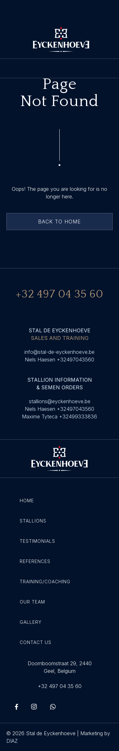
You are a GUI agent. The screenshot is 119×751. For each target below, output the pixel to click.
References (35, 561)
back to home (59, 221)
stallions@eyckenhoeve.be (59, 401)
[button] (59, 68)
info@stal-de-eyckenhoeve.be (59, 352)
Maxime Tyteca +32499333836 (59, 416)
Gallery (31, 622)
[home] (59, 40)
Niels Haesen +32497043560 (59, 359)
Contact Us (35, 642)
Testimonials (37, 541)
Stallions (33, 520)
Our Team (32, 601)
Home (27, 500)
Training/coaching (45, 581)
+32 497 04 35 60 (60, 686)
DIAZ (12, 741)
